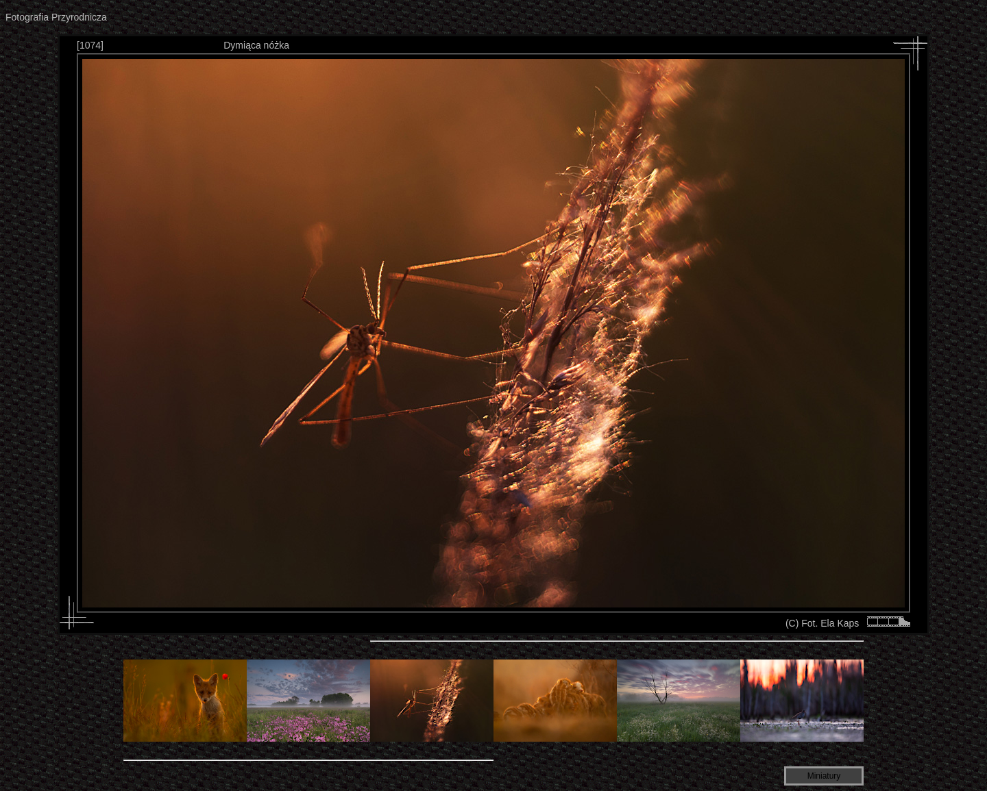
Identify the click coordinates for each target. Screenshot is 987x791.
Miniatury (824, 776)
